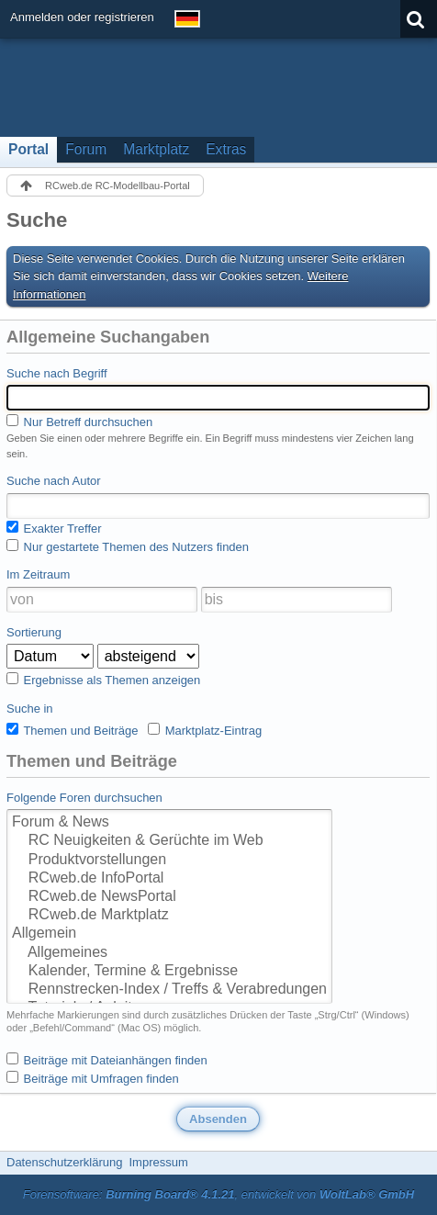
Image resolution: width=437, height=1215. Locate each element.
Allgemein (169, 934)
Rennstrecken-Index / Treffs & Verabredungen (169, 990)
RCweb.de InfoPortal (169, 879)
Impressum (158, 1162)
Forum (85, 149)
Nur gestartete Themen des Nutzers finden (127, 546)
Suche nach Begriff (56, 373)
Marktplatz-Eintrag (205, 730)
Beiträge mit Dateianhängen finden (106, 1059)
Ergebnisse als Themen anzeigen (103, 679)
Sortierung (34, 632)
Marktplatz (156, 149)
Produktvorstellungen (169, 860)
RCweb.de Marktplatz (169, 915)
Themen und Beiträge (72, 730)
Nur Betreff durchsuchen (79, 421)
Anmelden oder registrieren (82, 17)
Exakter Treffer (54, 528)
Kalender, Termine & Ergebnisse (169, 971)
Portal (28, 149)
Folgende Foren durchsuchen (84, 797)
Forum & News (169, 823)
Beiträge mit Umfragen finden (92, 1078)
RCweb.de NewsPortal (169, 897)
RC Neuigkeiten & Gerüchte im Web (169, 841)
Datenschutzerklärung (64, 1162)
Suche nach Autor (53, 481)
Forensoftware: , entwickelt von (218, 1194)
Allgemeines (169, 953)
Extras (226, 149)
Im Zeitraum (38, 574)
